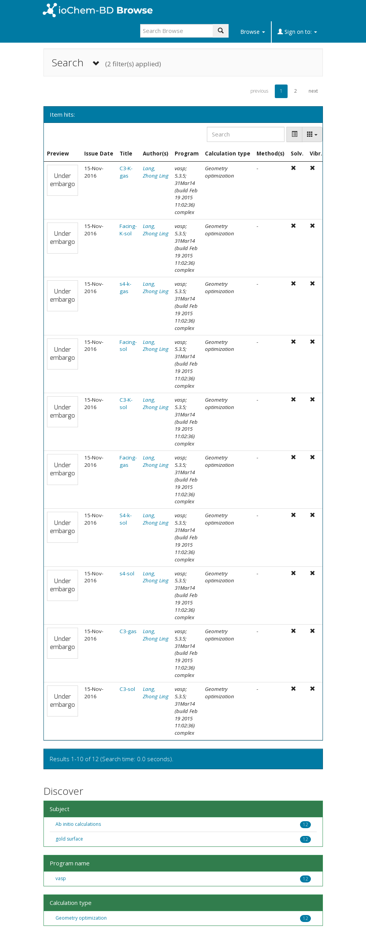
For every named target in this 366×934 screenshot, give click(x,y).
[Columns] (312, 134)
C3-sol (127, 688)
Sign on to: (297, 31)
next (313, 91)
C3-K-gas (126, 172)
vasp (61, 878)
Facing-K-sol (128, 230)
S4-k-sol (126, 519)
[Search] (245, 134)
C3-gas (128, 631)
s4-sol (127, 573)
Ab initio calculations (78, 824)
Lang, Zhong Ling (155, 172)
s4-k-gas (125, 287)
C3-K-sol (126, 403)
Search (106, 62)
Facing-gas (128, 461)
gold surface (69, 839)
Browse (252, 31)
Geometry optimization (81, 918)
